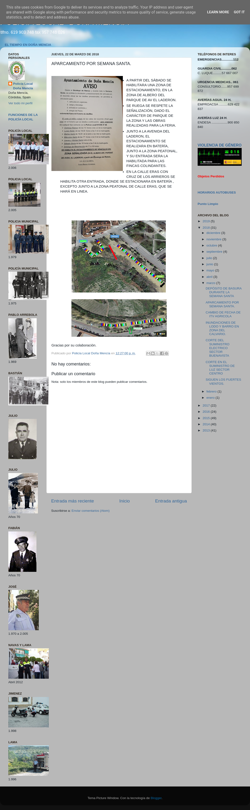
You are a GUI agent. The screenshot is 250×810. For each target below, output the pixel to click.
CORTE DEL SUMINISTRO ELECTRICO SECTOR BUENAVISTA (218, 347)
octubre (212, 245)
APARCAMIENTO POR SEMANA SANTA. (222, 304)
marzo (211, 283)
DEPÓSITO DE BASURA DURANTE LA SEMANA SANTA (224, 292)
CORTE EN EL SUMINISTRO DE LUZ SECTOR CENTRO (220, 367)
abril (209, 277)
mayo (210, 270)
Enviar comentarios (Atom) (91, 510)
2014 (207, 424)
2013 (207, 430)
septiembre (214, 251)
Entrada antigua (171, 500)
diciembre (213, 233)
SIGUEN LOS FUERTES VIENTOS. (223, 381)
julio (209, 258)
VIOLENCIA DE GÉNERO (219, 145)
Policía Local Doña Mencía (23, 86)
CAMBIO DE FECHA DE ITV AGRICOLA (223, 314)
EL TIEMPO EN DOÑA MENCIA (28, 45)
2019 (207, 221)
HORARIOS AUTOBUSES (217, 192)
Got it (239, 12)
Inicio (124, 500)
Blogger (156, 798)
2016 (207, 411)
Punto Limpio (208, 204)
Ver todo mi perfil (20, 103)
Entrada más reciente (72, 500)
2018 (207, 227)
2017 (207, 405)
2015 (207, 418)
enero (210, 397)
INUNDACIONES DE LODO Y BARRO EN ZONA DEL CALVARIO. (222, 328)
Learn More (218, 12)
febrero (212, 391)
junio (210, 264)
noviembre (214, 239)
